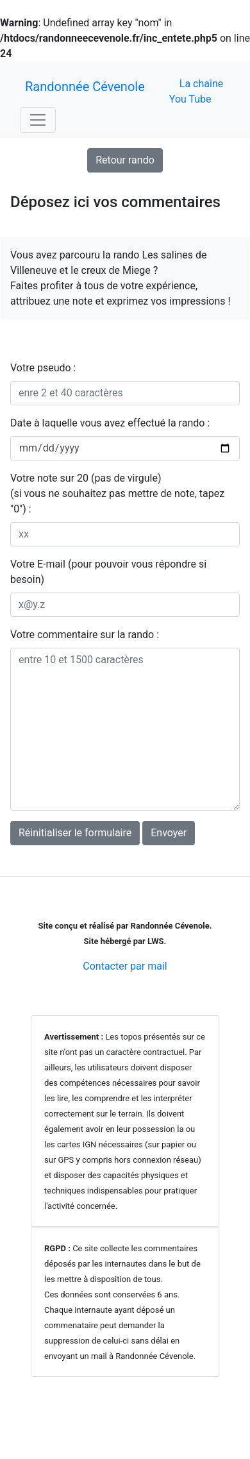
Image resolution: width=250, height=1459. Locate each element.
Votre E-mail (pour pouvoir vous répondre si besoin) (108, 572)
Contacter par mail (125, 966)
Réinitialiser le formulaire (75, 833)
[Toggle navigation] (38, 120)
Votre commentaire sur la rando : (84, 634)
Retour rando (125, 160)
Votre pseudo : (43, 368)
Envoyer (169, 833)
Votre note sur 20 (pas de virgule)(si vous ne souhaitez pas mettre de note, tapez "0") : (117, 493)
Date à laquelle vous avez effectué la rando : (110, 423)
